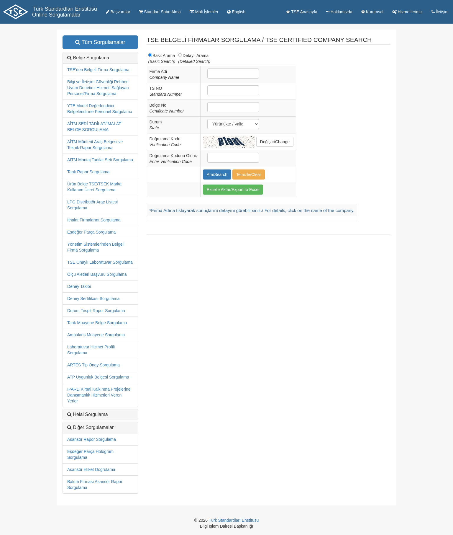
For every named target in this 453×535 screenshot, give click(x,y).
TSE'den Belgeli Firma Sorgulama (98, 69)
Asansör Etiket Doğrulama (91, 469)
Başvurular (118, 11)
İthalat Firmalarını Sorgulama (94, 220)
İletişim (440, 11)
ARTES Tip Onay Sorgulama (93, 365)
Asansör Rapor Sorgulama (91, 439)
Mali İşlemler (204, 11)
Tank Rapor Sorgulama (88, 171)
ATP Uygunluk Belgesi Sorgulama (98, 377)
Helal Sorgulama (90, 414)
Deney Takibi (79, 286)
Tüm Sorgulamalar (100, 42)
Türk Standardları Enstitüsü (234, 520)
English (236, 11)
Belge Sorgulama (91, 57)
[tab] (100, 427)
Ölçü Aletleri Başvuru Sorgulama (97, 274)
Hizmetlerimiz (407, 11)
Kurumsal (372, 11)
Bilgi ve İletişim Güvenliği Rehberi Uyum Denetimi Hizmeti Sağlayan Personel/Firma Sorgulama (98, 87)
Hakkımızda (339, 11)
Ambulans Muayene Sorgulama (96, 334)
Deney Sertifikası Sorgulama (93, 298)
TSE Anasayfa (301, 11)
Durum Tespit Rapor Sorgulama (96, 310)
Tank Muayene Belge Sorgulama (97, 322)
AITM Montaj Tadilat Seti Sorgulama (100, 159)
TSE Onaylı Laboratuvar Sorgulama (100, 262)
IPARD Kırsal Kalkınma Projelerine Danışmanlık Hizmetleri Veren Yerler (98, 395)
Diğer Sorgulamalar (93, 427)
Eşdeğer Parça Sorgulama (91, 232)
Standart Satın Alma (159, 11)
